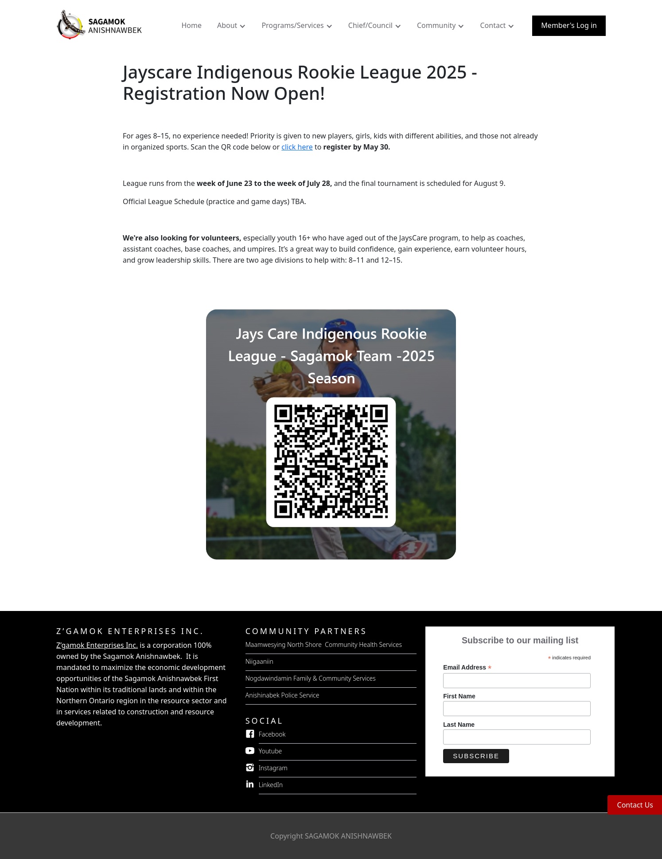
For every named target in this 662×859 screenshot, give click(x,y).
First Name (459, 696)
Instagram (273, 768)
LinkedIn (271, 784)
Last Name (459, 724)
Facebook (272, 734)
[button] (232, 27)
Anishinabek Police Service (282, 695)
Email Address (467, 667)
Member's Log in (569, 25)
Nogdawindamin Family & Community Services (310, 678)
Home (191, 25)
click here (297, 147)
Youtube (270, 751)
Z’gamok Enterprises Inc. (97, 645)
